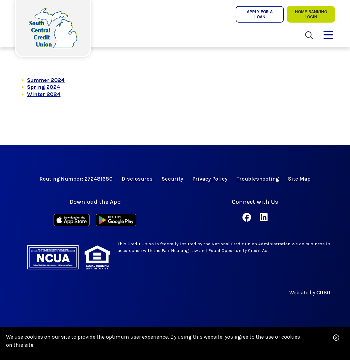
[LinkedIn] (264, 217)
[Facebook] (248, 217)
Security (172, 178)
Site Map (299, 178)
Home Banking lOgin (311, 14)
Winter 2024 (43, 94)
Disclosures (137, 178)
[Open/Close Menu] (328, 33)
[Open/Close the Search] (309, 35)
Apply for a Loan (260, 14)
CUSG (323, 292)
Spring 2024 (43, 87)
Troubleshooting (258, 178)
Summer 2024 (46, 80)
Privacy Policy (210, 178)
